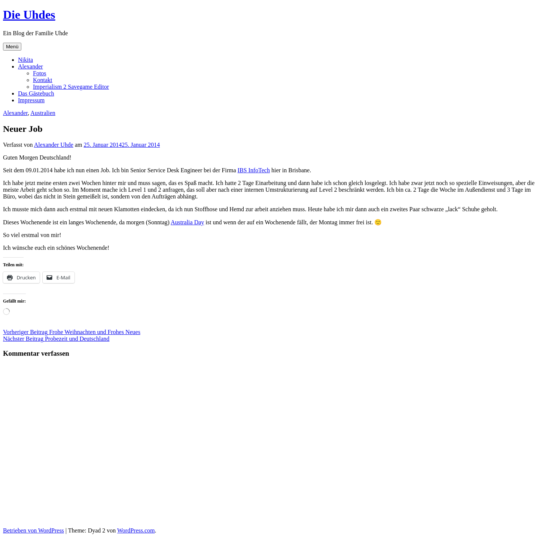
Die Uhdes (29, 14)
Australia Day (187, 222)
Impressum (31, 100)
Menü (12, 46)
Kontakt (42, 80)
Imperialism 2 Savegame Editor (71, 87)
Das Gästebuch (36, 93)
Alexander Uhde (53, 145)
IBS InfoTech (254, 170)
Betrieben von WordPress (33, 530)
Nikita (25, 60)
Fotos (39, 73)
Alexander (30, 66)
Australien (42, 113)
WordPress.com (136, 530)
